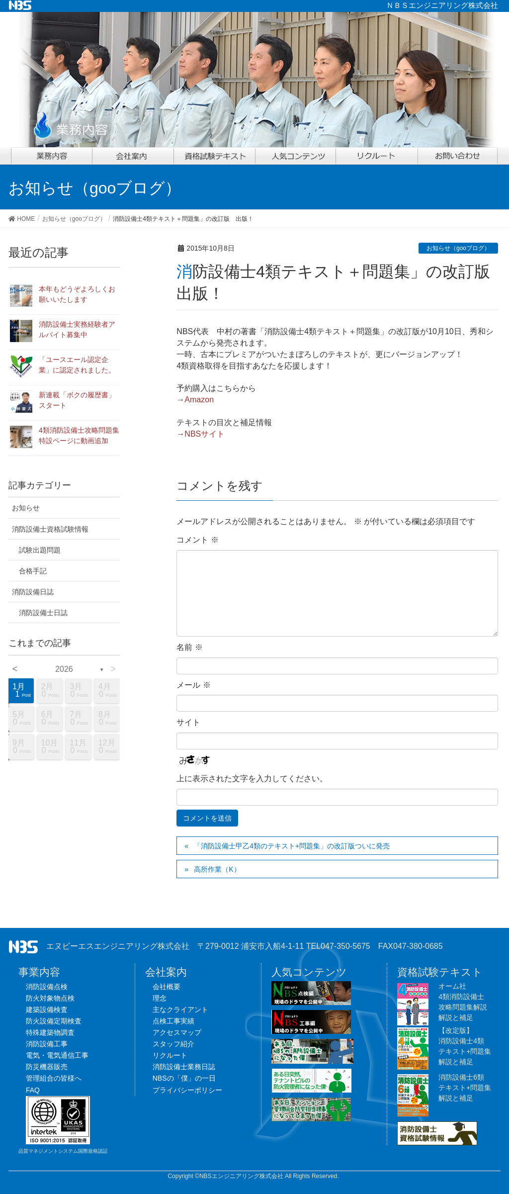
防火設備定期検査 (54, 1021)
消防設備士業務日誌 (184, 1067)
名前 (189, 647)
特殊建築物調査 (50, 1032)
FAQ (33, 1090)
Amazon (199, 399)
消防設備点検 (47, 987)
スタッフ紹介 (173, 1044)
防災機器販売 (47, 1067)
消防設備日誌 (33, 592)
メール (193, 685)
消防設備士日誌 (43, 613)
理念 (160, 998)
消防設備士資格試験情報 (50, 529)
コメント (197, 540)
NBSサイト (204, 434)
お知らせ (26, 508)
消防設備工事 (47, 1044)
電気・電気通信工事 (57, 1055)
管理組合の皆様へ (54, 1078)
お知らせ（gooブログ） (458, 248)
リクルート (170, 1055)
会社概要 (166, 987)
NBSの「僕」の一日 (184, 1078)
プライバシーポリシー (187, 1090)
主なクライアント (180, 1009)
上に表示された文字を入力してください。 (252, 778)
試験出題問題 (40, 550)
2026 (64, 669)
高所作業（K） (217, 869)
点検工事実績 (173, 1021)
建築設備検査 (47, 1009)
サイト (188, 722)
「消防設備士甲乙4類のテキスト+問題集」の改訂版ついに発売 (292, 846)
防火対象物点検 (50, 998)
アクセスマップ (177, 1032)
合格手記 (33, 571)
